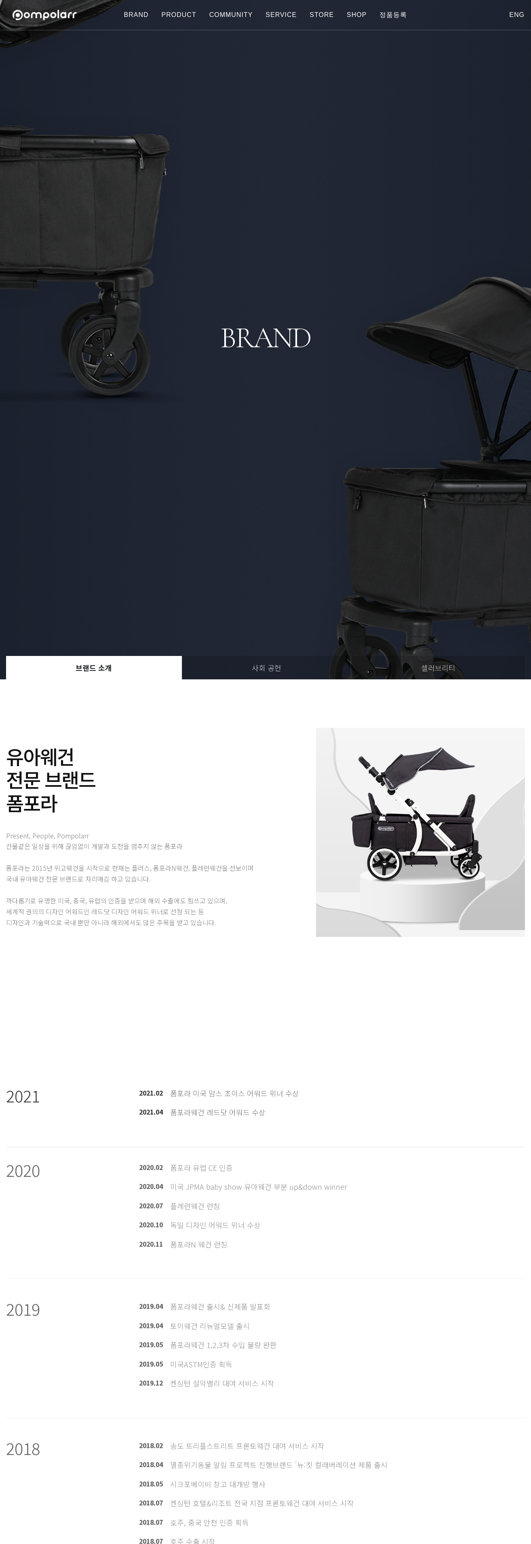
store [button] (322, 14)
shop (357, 14)
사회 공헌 (266, 667)
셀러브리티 (438, 667)
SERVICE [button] (281, 14)
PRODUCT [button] (179, 14)
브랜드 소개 (94, 667)
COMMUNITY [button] (231, 14)
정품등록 (393, 14)
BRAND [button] (136, 14)
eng (517, 14)
